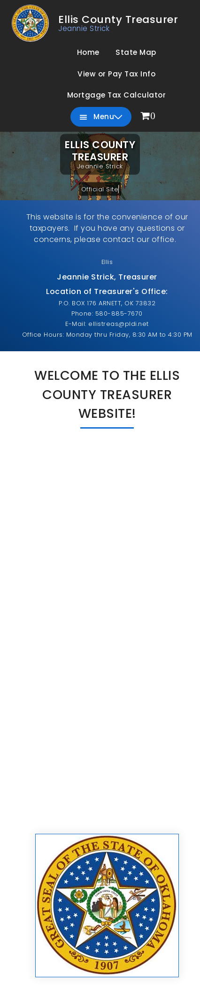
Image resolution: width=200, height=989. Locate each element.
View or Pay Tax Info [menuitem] (116, 74)
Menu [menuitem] (101, 117)
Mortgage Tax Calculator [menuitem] (116, 95)
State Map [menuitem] (135, 52)
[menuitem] (148, 116)
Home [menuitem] (88, 52)
